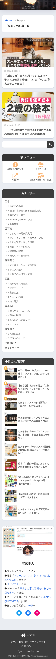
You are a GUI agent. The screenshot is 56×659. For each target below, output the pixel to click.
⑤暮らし (9, 306)
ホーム (14, 641)
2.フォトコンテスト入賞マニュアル (25, 238)
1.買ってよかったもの (19, 311)
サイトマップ (12, 348)
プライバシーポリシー (27, 651)
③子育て (9, 260)
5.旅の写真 (13, 301)
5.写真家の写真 (15, 251)
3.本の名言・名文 (16, 215)
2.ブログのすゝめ (16, 338)
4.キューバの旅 (15, 297)
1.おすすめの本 (15, 206)
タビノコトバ (14, 584)
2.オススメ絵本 (15, 269)
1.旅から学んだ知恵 (17, 283)
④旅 (7, 278)
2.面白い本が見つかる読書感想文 (24, 210)
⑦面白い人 (11, 343)
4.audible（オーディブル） (21, 219)
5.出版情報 (13, 224)
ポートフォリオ (38, 641)
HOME (28, 635)
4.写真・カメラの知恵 (19, 246)
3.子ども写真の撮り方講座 (21, 242)
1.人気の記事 (14, 333)
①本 (7, 201)
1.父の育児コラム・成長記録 (22, 265)
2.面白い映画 (14, 315)
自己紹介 (23, 641)
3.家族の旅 (13, 292)
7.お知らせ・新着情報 (19, 255)
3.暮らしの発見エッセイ (20, 320)
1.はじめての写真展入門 (20, 233)
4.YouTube (13, 324)
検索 (50, 144)
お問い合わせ (28, 646)
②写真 (8, 228)
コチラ (29, 605)
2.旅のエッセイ (15, 288)
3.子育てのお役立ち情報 (20, 274)
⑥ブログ (9, 329)
